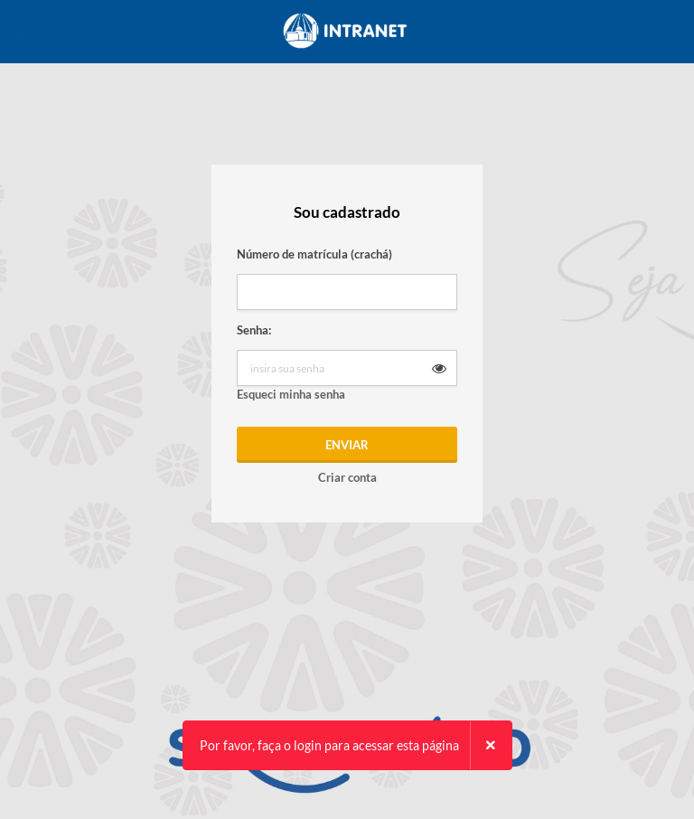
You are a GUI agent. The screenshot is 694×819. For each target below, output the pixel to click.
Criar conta (347, 477)
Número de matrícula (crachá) (314, 254)
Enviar (347, 445)
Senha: (254, 330)
